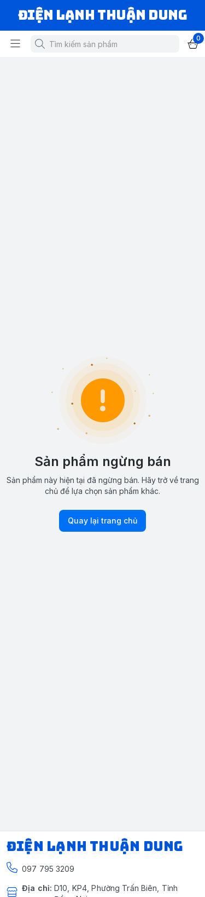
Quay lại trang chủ (102, 521)
